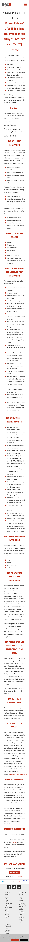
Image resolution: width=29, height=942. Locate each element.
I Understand (15, 940)
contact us (14, 842)
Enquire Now (14, 872)
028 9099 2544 (18, 876)
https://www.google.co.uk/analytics (18, 774)
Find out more (23, 940)
